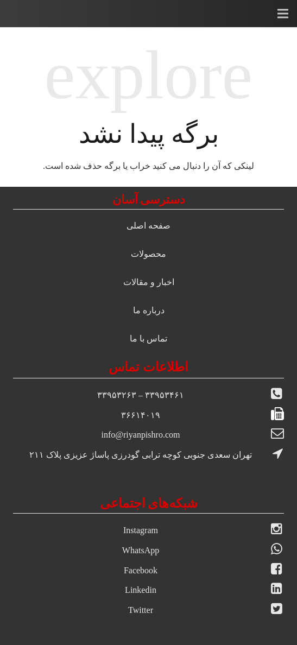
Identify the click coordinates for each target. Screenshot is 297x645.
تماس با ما (148, 338)
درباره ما (149, 310)
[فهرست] (282, 13)
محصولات (148, 253)
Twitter (140, 610)
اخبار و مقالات (148, 282)
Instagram (140, 530)
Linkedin (140, 590)
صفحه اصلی (148, 225)
